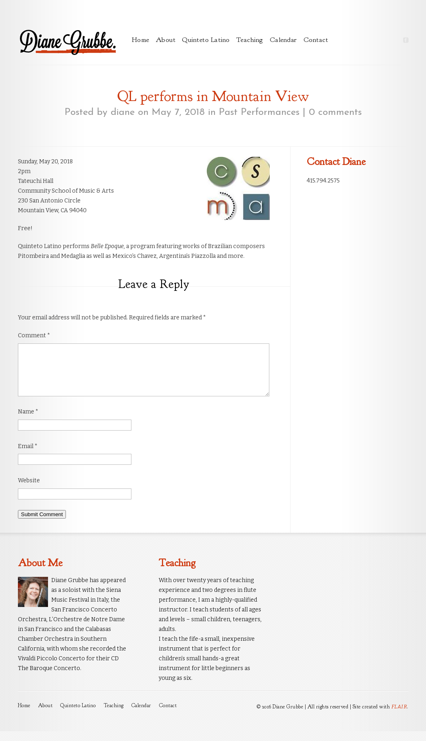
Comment (34, 335)
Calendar (283, 39)
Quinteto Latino (206, 39)
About (166, 39)
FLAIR (399, 716)
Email (27, 456)
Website (29, 490)
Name (28, 421)
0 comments (335, 112)
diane (123, 112)
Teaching (249, 39)
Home (140, 39)
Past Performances (259, 112)
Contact (316, 39)
